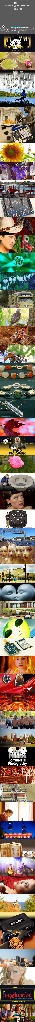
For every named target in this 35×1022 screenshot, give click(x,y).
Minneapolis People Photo (19, 30)
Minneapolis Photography (17, 5)
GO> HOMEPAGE (16, 27)
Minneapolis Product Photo (17, 29)
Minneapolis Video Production (9, 32)
